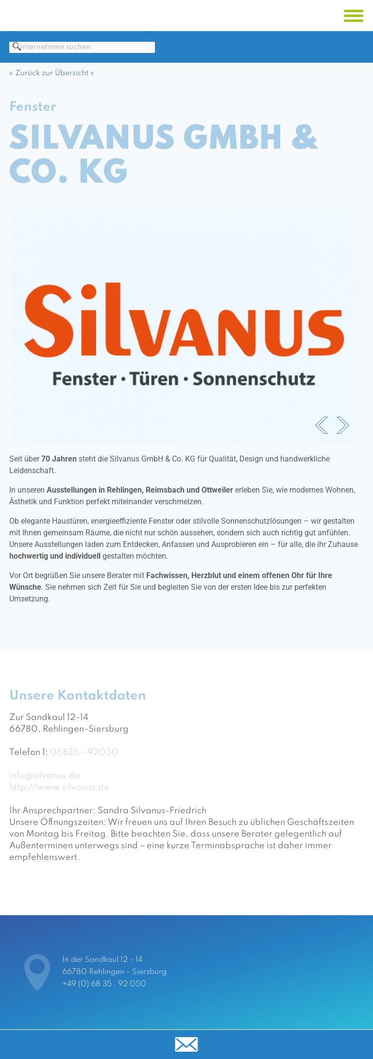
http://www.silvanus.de (59, 792)
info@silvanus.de (44, 781)
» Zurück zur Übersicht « (51, 79)
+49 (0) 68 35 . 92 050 (104, 984)
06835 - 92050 (84, 757)
